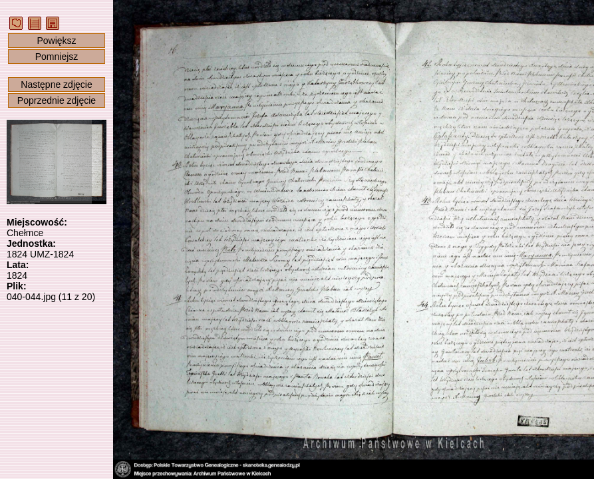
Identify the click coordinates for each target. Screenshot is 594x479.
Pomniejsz (56, 56)
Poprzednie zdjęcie (56, 100)
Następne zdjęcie (56, 84)
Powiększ (56, 40)
